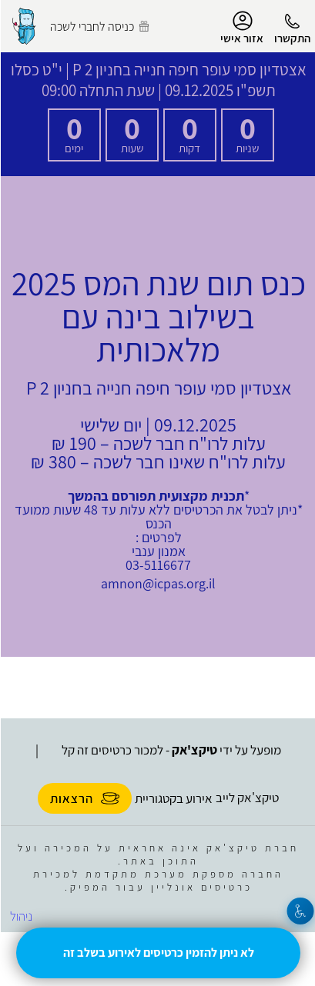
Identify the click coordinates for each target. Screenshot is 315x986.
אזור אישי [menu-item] (241, 27)
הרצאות (84, 798)
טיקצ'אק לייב (246, 797)
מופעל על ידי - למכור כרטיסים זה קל (170, 749)
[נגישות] (300, 911)
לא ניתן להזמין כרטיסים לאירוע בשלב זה (157, 952)
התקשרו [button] (291, 38)
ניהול (20, 916)
